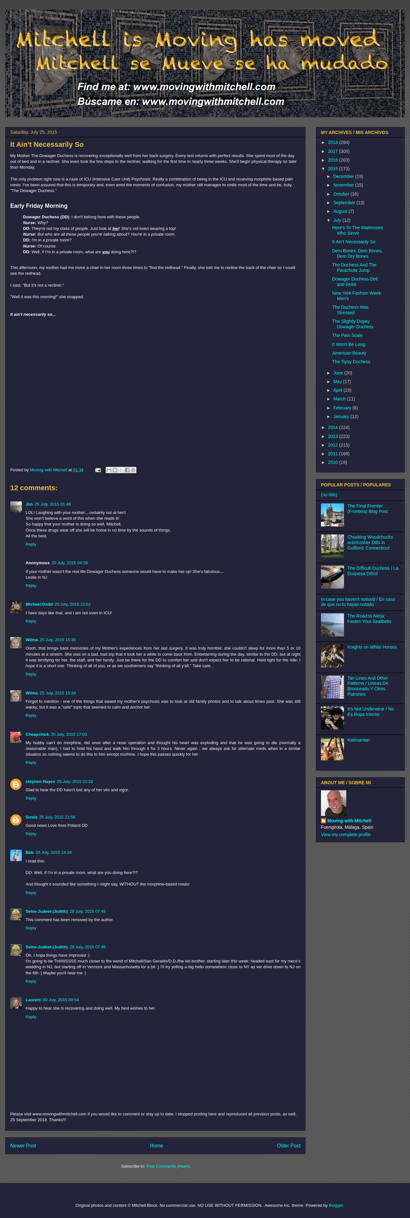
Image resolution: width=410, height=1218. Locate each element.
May (338, 381)
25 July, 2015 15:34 (58, 693)
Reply (31, 544)
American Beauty (349, 353)
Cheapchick (37, 734)
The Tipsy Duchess (351, 361)
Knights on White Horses (372, 647)
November (344, 185)
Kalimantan (359, 740)
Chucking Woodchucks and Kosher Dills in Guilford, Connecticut (370, 542)
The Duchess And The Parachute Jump (354, 267)
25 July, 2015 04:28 (70, 562)
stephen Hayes (40, 781)
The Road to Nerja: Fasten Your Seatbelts (369, 618)
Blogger (336, 1205)
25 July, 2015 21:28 (75, 781)
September (344, 202)
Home (156, 1145)
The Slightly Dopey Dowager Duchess (352, 324)
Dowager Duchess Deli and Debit (355, 281)
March (340, 398)
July (337, 220)
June (338, 372)
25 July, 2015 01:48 (53, 504)
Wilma (32, 639)
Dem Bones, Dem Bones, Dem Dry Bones (357, 253)
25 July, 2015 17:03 (69, 734)
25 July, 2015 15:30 (58, 639)
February (342, 407)
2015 (333, 168)
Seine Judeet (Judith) (47, 911)
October (341, 194)
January (341, 416)
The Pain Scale (347, 335)
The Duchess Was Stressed (350, 310)
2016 (333, 160)
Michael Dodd (39, 604)
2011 (333, 453)
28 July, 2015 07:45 (88, 911)
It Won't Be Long (348, 344)
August (340, 211)
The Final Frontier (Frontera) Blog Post (368, 508)
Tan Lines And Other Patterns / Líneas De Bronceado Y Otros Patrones (368, 686)
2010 (333, 462)
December (344, 176)
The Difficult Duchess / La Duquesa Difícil (373, 571)
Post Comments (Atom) (168, 1166)
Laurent (33, 999)
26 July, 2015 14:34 (54, 852)
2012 (333, 445)
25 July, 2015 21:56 (57, 817)
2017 (333, 151)
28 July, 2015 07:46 (88, 947)
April (338, 390)
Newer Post (23, 1145)
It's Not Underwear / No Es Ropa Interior (371, 711)
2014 (333, 427)
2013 (333, 436)
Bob (30, 852)
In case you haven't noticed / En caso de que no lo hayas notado (358, 602)
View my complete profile (346, 834)
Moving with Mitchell (349, 820)
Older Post (288, 1145)
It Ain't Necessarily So (353, 241)
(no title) (329, 494)
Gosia (31, 817)
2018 (333, 142)
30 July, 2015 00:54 (61, 999)
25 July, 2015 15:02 (73, 604)
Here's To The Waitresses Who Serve (357, 230)
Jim (29, 504)
